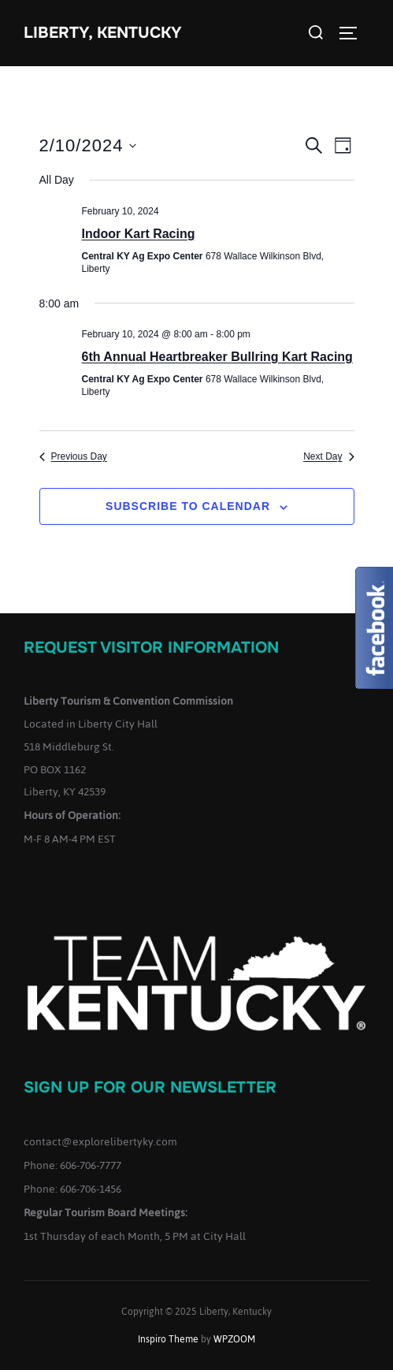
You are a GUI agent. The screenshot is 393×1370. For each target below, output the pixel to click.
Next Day (328, 456)
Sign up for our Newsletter (150, 1087)
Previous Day (73, 456)
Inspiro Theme (168, 1339)
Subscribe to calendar (188, 506)
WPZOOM (234, 1339)
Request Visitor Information (151, 647)
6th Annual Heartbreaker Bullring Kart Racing (217, 356)
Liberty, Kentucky (103, 33)
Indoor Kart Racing (138, 233)
